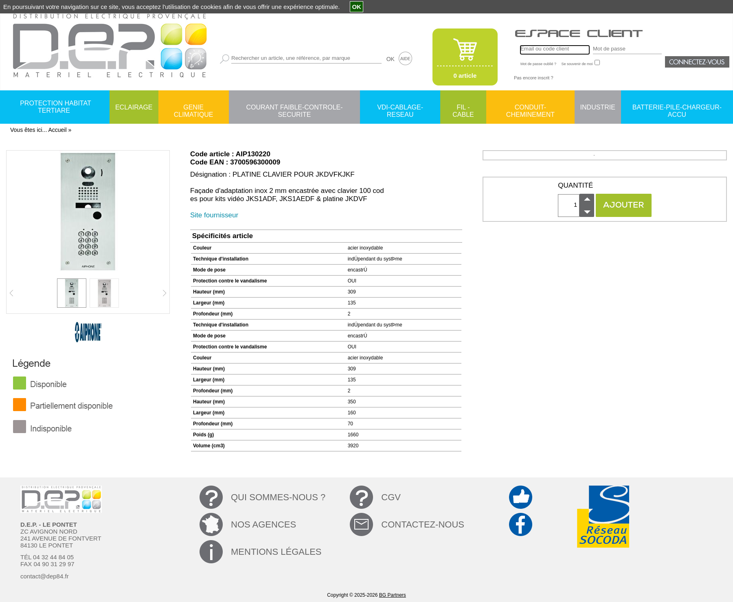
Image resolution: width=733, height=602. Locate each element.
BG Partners (392, 595)
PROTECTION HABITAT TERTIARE (55, 107)
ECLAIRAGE (134, 107)
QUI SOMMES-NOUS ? (278, 497)
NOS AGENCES (263, 524)
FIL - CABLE (463, 108)
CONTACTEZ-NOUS (422, 524)
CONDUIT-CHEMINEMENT (530, 108)
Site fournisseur (214, 215)
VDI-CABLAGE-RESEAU (400, 108)
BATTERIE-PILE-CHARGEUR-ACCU (677, 108)
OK (390, 59)
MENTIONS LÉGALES (276, 552)
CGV (391, 497)
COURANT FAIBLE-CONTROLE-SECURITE (294, 108)
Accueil (57, 130)
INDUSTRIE (597, 107)
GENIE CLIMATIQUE (193, 108)
